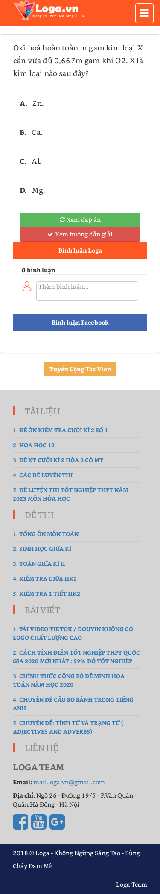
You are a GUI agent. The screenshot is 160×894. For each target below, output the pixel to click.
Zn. (38, 103)
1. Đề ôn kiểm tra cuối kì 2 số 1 (60, 430)
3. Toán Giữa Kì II (39, 563)
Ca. (37, 132)
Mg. (38, 190)
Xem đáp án (80, 219)
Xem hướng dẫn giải (80, 234)
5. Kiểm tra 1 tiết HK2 (46, 593)
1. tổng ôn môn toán (46, 533)
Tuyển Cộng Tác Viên (80, 369)
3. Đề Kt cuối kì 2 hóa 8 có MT (58, 459)
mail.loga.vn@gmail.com (69, 782)
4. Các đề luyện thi (43, 474)
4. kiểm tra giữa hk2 (45, 578)
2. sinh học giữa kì (42, 548)
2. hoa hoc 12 (34, 444)
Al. (37, 161)
